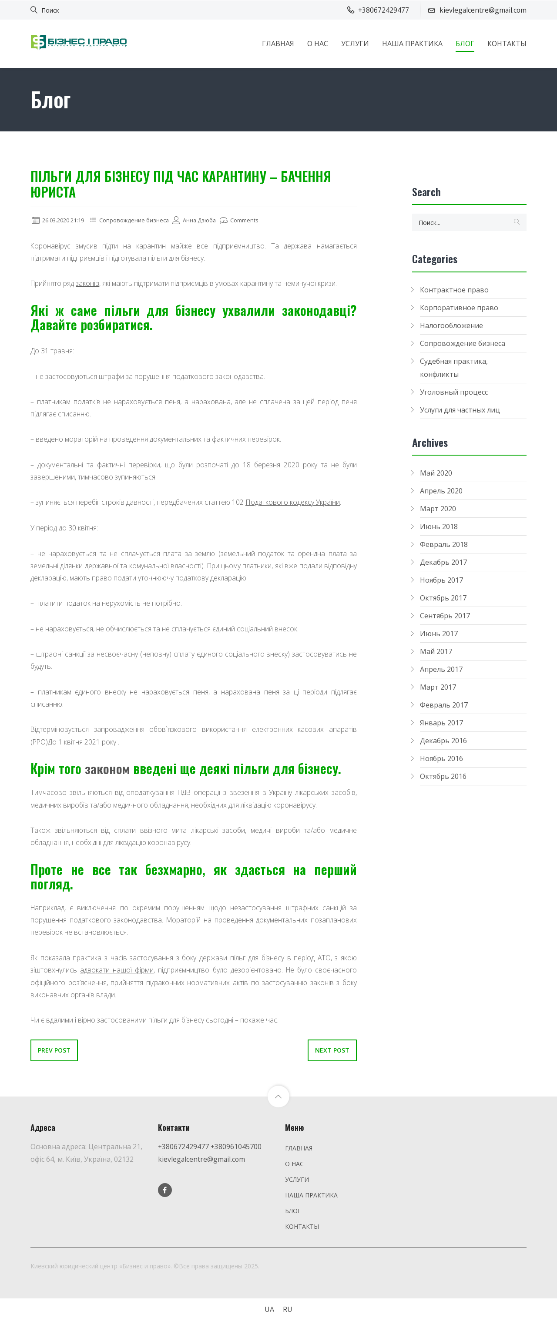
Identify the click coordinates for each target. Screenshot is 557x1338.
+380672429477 (183, 1152)
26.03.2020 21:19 (61, 220)
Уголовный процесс (454, 392)
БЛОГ (465, 43)
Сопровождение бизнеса (142, 220)
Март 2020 (438, 508)
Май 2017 (436, 651)
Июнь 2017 (439, 633)
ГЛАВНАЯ (278, 43)
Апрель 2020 (441, 491)
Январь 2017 (441, 723)
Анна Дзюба (205, 220)
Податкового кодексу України (295, 504)
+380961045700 (236, 1152)
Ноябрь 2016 (441, 758)
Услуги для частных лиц (460, 410)
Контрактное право (454, 290)
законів (89, 283)
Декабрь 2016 (443, 740)
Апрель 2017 (441, 669)
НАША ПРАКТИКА (412, 43)
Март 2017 (438, 687)
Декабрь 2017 (443, 562)
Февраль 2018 (444, 544)
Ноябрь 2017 (441, 580)
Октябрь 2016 (443, 776)
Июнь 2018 (439, 526)
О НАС (317, 43)
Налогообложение (451, 325)
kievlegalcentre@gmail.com (202, 1165)
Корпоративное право (459, 307)
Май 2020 (436, 473)
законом (107, 772)
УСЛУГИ (355, 43)
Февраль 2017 (444, 705)
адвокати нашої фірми (116, 976)
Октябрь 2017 (443, 598)
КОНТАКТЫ (507, 43)
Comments (253, 220)
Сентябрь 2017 (445, 615)
